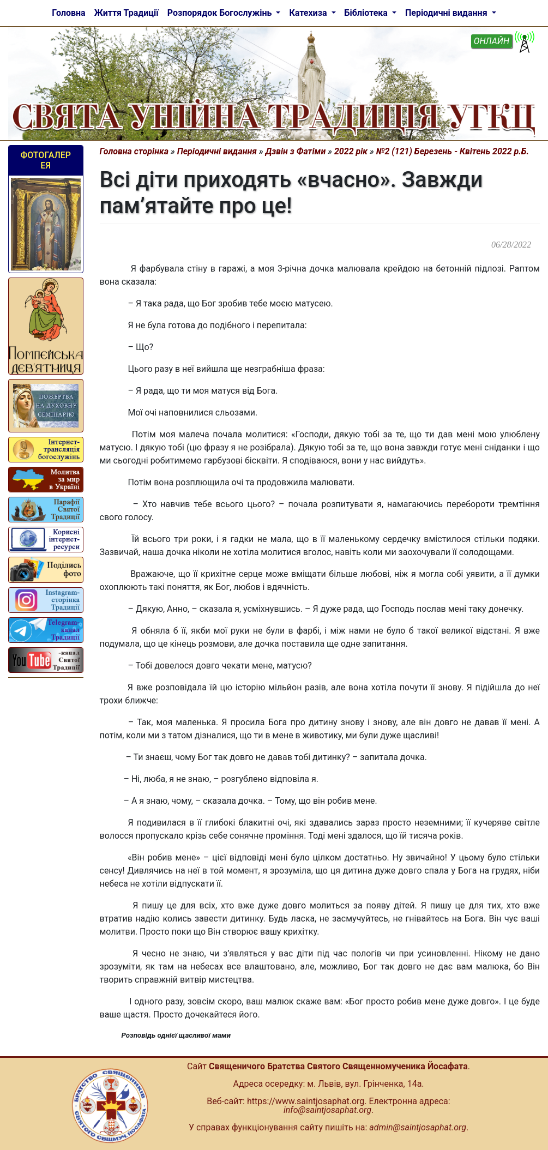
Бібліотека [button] (367, 13)
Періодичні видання (217, 151)
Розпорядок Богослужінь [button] (220, 13)
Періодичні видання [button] (447, 13)
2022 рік (351, 151)
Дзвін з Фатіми (296, 151)
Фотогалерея (45, 160)
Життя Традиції (126, 13)
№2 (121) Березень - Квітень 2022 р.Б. (452, 151)
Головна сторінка (134, 151)
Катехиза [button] (309, 13)
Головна (68, 13)
